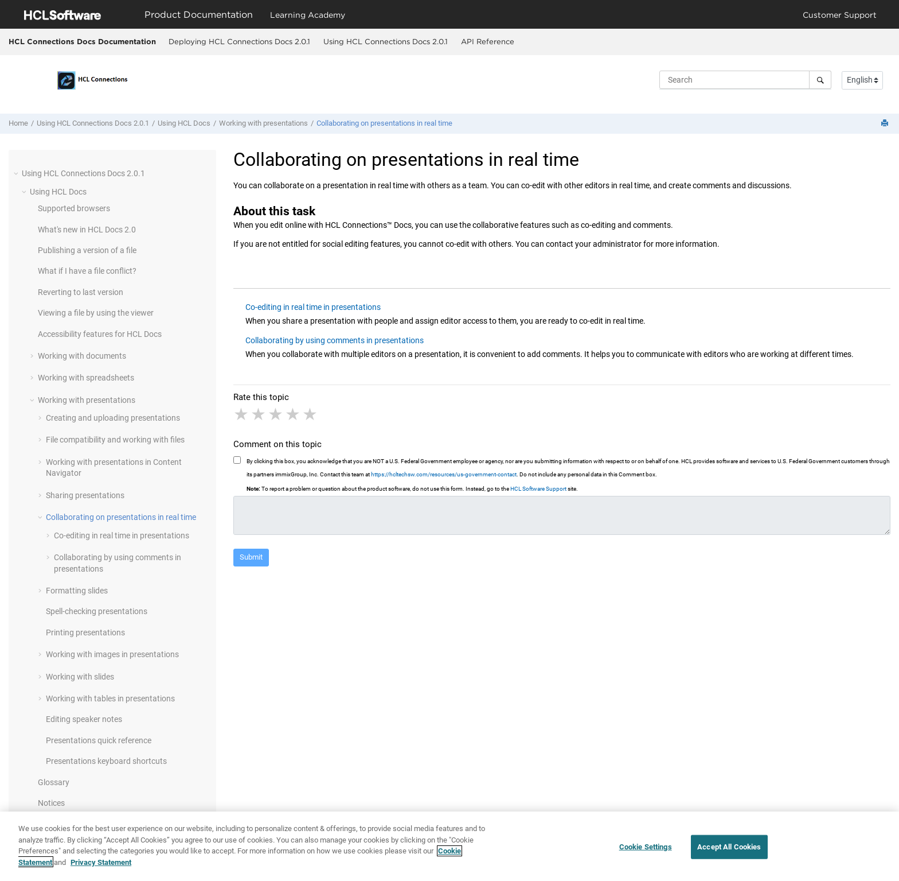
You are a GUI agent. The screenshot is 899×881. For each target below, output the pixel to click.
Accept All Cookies (729, 852)
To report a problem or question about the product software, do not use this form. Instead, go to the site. (412, 489)
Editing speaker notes (84, 719)
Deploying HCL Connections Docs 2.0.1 (239, 41)
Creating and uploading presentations (113, 417)
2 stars (259, 414)
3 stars (276, 414)
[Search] (820, 80)
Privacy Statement (101, 867)
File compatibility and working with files (115, 439)
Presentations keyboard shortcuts (106, 761)
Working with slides (80, 676)
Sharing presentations (85, 495)
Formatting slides (77, 590)
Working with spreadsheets (86, 377)
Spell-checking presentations (96, 611)
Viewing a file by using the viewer (96, 312)
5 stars (310, 414)
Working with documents (82, 355)
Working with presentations (263, 123)
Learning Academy (307, 14)
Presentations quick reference (98, 740)
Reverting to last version (80, 292)
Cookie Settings (645, 852)
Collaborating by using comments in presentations (334, 340)
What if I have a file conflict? (87, 270)
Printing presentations (85, 632)
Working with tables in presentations (110, 698)
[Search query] (745, 80)
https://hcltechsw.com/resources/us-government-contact (444, 474)
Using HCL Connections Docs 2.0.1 (385, 41)
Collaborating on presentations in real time (384, 123)
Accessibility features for (100, 334)
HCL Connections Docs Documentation (82, 41)
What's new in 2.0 (87, 229)
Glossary (53, 782)
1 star (242, 414)
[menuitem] (239, 42)
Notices (51, 803)
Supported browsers (74, 208)
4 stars (293, 414)
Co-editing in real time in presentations (121, 535)
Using (184, 123)
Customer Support (840, 14)
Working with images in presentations (112, 654)
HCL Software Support (538, 489)
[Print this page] (885, 124)
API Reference (487, 41)
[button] (17, 173)
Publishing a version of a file (87, 250)
